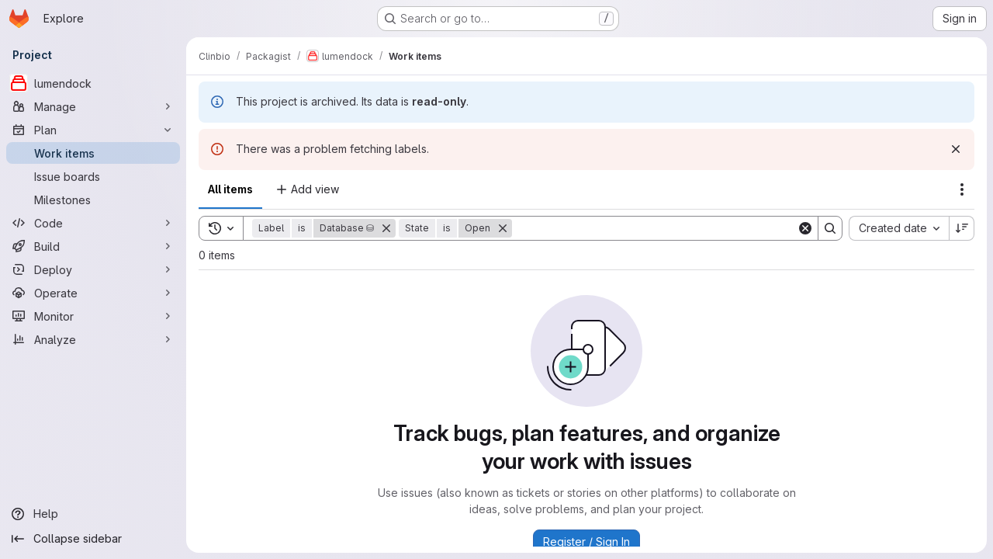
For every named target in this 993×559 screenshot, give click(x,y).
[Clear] (805, 228)
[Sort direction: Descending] (962, 228)
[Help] (93, 514)
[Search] (654, 228)
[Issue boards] (93, 176)
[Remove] (386, 228)
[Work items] (93, 153)
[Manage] (93, 106)
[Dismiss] (955, 149)
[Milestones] (93, 199)
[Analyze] (93, 339)
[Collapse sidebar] (93, 539)
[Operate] (93, 293)
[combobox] (899, 228)
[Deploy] (93, 269)
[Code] (93, 223)
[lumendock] (93, 83)
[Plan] (93, 130)
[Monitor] (93, 316)
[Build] (93, 246)
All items (230, 189)
